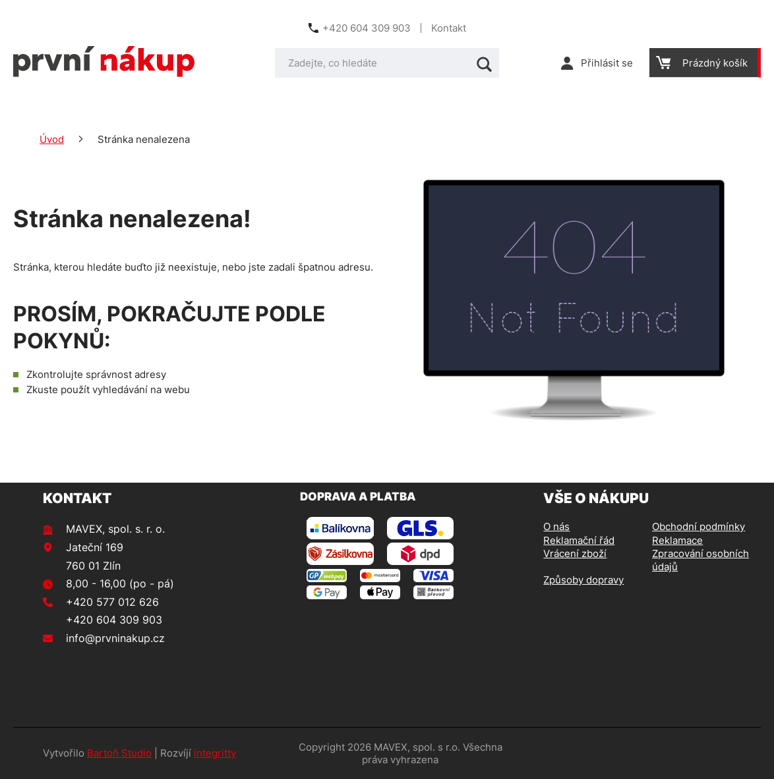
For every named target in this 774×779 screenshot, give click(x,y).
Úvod (52, 139)
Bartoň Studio (119, 753)
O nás (556, 526)
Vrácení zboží (575, 553)
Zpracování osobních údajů (700, 560)
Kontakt (448, 28)
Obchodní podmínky (698, 526)
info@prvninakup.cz (115, 638)
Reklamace (677, 540)
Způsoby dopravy (583, 580)
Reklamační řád (578, 540)
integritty (215, 753)
